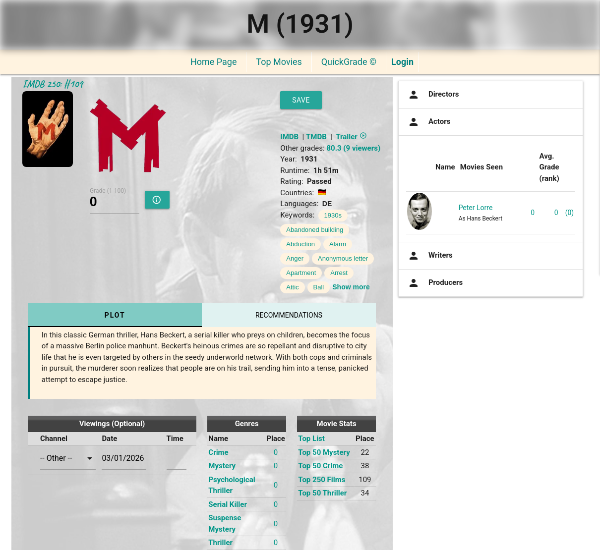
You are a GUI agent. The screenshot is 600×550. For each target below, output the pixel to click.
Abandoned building (314, 229)
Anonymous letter (343, 258)
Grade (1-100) (108, 190)
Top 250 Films (321, 479)
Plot (115, 315)
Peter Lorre (476, 208)
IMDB (289, 136)
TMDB (316, 136)
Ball (318, 287)
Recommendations (288, 315)
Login (402, 61)
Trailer (351, 136)
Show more (350, 287)
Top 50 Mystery (324, 452)
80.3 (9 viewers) (353, 148)
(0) (569, 213)
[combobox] (68, 458)
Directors (432, 95)
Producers (434, 283)
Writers (429, 256)
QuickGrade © (349, 61)
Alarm (337, 244)
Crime (218, 452)
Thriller (220, 542)
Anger (294, 258)
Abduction (300, 244)
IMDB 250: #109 (52, 84)
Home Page (213, 61)
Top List (311, 438)
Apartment (301, 272)
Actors (428, 122)
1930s (333, 215)
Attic (292, 287)
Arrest (339, 272)
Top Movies (278, 61)
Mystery (222, 465)
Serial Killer (227, 504)
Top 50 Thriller (322, 493)
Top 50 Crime (320, 465)
